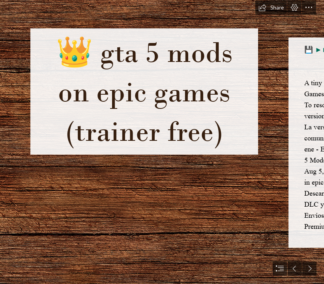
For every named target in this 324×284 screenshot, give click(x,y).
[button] (271, 7)
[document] (162, 142)
